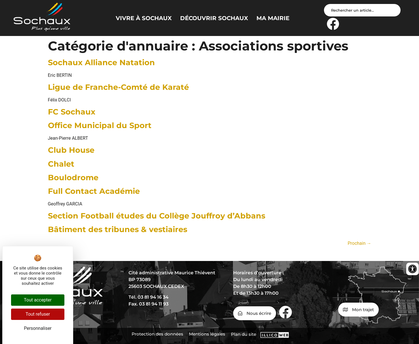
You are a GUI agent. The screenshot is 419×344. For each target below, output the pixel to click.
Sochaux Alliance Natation (101, 62)
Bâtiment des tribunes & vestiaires (117, 229)
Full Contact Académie (94, 191)
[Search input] (362, 10)
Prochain (359, 243)
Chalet (61, 164)
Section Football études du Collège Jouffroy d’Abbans (156, 215)
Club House (71, 150)
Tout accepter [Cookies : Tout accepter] (38, 300)
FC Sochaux (71, 111)
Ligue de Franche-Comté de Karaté (118, 87)
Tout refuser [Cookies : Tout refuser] (38, 314)
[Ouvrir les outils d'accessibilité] (412, 269)
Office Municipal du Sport (99, 125)
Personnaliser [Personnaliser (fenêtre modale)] (38, 328)
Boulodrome (73, 177)
